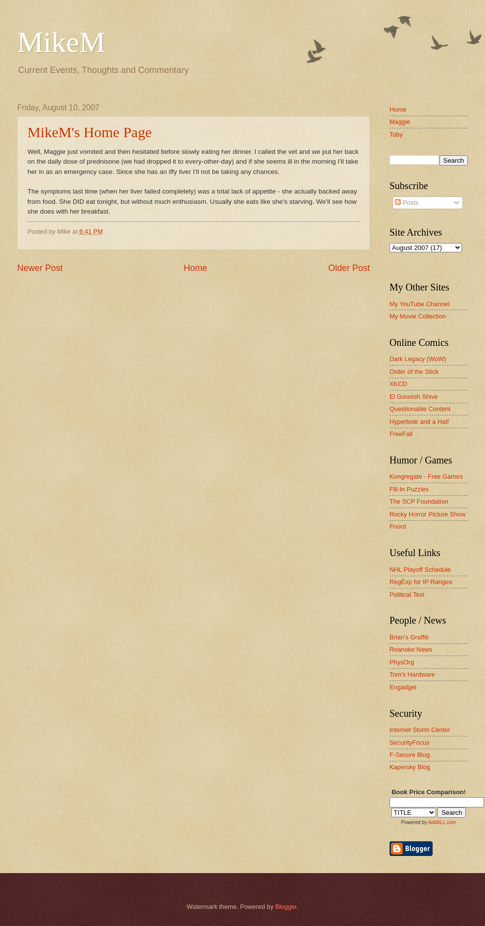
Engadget (402, 687)
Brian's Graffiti (409, 637)
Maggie (399, 121)
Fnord (397, 526)
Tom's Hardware (412, 674)
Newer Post (40, 268)
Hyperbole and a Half (419, 421)
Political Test (406, 594)
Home (195, 268)
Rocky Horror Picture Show (427, 514)
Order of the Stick (413, 371)
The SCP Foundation (418, 501)
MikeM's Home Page (89, 132)
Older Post (349, 268)
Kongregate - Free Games (426, 476)
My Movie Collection (417, 316)
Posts (406, 202)
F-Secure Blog (409, 754)
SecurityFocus (409, 742)
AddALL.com (442, 822)
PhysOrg (401, 662)
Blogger (286, 906)
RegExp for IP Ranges (420, 581)
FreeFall (400, 434)
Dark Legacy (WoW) (417, 359)
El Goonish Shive (413, 396)
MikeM (61, 42)
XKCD (398, 384)
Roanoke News (410, 649)
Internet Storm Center (419, 729)
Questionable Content (420, 409)
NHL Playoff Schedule (420, 569)
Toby (396, 134)
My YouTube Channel (419, 304)
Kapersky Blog (409, 767)
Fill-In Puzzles (409, 489)
